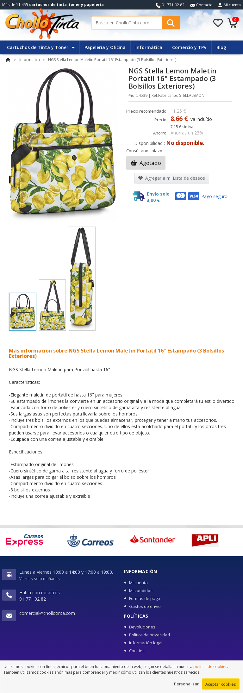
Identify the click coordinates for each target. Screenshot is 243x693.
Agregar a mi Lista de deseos (171, 178)
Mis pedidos (141, 590)
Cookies (137, 650)
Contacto (201, 5)
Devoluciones (142, 627)
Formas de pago (144, 598)
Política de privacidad (149, 635)
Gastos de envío (145, 606)
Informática (148, 47)
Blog (221, 47)
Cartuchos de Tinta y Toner (41, 47)
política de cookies (210, 670)
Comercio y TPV (189, 47)
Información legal (145, 643)
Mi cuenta (232, 5)
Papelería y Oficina (105, 47)
